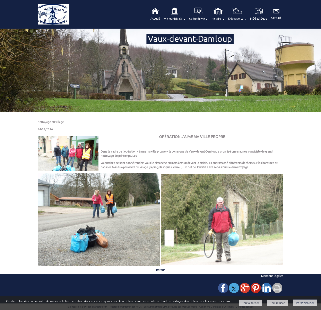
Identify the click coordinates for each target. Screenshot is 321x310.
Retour (160, 270)
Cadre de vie (197, 18)
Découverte (235, 18)
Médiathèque (258, 18)
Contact (276, 17)
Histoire (217, 18)
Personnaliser (305, 302)
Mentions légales (272, 276)
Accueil (155, 18)
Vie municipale (173, 18)
